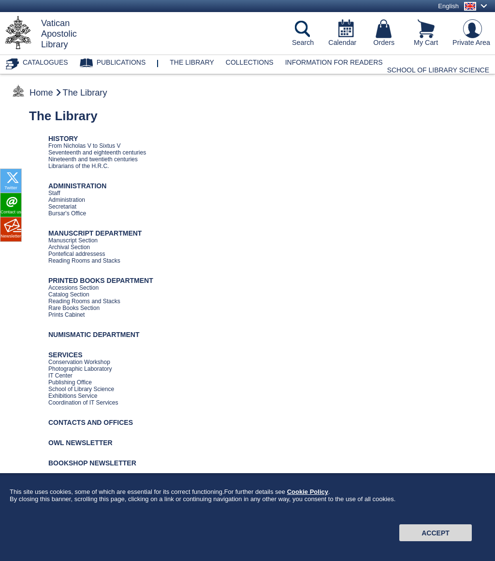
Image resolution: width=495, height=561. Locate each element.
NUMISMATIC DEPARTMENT (93, 334)
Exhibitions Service (72, 396)
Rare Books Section (74, 308)
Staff (54, 193)
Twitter (10, 187)
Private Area (471, 42)
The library (192, 62)
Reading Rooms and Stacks (84, 260)
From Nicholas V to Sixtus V (84, 145)
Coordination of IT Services (83, 402)
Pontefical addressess (76, 254)
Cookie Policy (307, 494)
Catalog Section (68, 294)
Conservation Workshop (79, 362)
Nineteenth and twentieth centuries (93, 159)
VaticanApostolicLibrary (59, 33)
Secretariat (62, 206)
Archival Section (69, 247)
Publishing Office (70, 382)
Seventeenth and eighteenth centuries (97, 152)
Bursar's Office (67, 213)
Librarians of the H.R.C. (78, 166)
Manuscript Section (73, 240)
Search (303, 42)
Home (41, 93)
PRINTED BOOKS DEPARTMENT (100, 280)
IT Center (60, 375)
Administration (66, 199)
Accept (436, 535)
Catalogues (45, 62)
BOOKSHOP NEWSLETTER (92, 463)
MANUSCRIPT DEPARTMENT (95, 233)
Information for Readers (334, 62)
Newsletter (10, 236)
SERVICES (65, 355)
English (448, 6)
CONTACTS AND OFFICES (90, 422)
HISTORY (63, 138)
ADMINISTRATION (77, 186)
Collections (250, 62)
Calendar (342, 42)
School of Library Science (438, 70)
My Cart (426, 42)
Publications (121, 62)
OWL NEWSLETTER (80, 443)
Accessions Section (73, 287)
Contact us (10, 212)
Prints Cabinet (66, 314)
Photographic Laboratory (80, 368)
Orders (383, 42)
